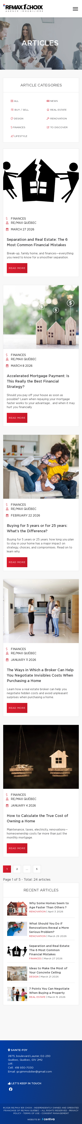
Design (17, 118)
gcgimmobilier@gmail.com (34, 1071)
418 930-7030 (24, 1068)
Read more (17, 268)
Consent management (55, 1113)
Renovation (57, 118)
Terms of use (31, 1113)
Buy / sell (20, 110)
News (52, 101)
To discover (57, 127)
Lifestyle (19, 136)
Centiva (48, 1119)
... (27, 869)
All (15, 101)
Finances (18, 127)
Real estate (57, 110)
